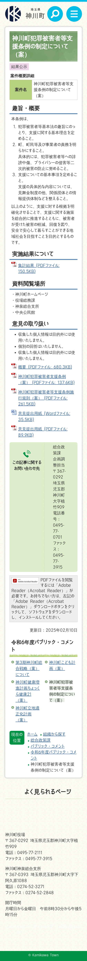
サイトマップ (43, 927)
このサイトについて (17, 930)
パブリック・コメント (48, 746)
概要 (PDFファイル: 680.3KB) (45, 367)
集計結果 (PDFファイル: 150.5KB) (38, 268)
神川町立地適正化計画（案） (27, 714)
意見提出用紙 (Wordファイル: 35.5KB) (44, 416)
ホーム (32, 734)
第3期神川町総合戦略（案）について (29, 668)
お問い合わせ (69, 927)
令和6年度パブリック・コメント (42, 646)
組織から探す (54, 734)
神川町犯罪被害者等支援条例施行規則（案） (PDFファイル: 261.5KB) (46, 398)
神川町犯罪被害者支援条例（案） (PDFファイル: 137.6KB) (46, 379)
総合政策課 (41, 740)
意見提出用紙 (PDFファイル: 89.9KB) (42, 432)
